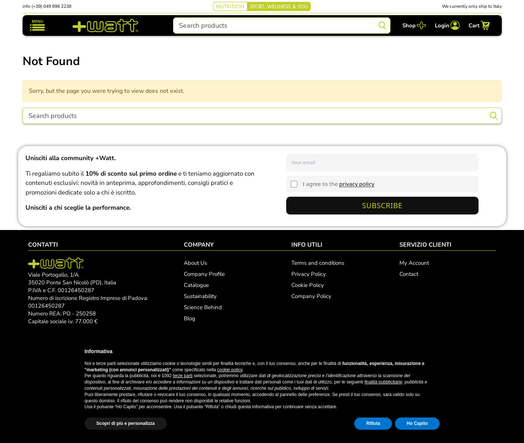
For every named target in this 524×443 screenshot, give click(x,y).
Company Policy (311, 296)
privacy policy (356, 183)
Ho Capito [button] (417, 423)
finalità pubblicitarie (383, 382)
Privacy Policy (308, 274)
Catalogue (196, 285)
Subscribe (382, 205)
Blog (189, 318)
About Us (195, 263)
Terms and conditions (317, 263)
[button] (436, 351)
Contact (408, 274)
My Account (414, 263)
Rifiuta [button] (373, 423)
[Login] (447, 25)
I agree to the (339, 183)
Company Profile (204, 274)
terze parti (182, 375)
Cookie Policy (307, 285)
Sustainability (200, 296)
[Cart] (479, 25)
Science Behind (203, 307)
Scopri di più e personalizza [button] (126, 423)
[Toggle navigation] (37, 25)
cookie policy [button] (229, 369)
